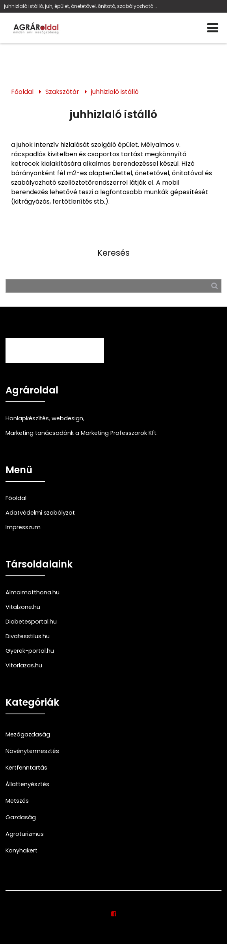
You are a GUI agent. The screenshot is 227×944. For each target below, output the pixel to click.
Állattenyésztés (27, 784)
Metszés (17, 801)
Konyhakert (21, 850)
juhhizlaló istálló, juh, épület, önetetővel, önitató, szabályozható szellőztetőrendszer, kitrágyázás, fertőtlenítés (80, 6)
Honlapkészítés (27, 418)
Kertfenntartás (26, 768)
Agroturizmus (25, 834)
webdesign (67, 418)
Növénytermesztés (32, 751)
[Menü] (212, 28)
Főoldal (22, 91)
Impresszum (23, 527)
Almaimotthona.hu (33, 592)
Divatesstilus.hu (28, 636)
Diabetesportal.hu (31, 622)
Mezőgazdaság (28, 734)
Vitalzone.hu (23, 607)
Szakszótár (62, 91)
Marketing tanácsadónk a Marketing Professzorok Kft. (82, 433)
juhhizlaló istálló (115, 91)
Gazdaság (21, 817)
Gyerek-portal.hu (30, 651)
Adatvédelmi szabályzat (40, 513)
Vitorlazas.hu (24, 665)
